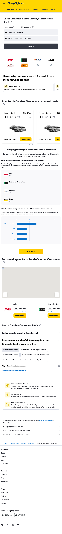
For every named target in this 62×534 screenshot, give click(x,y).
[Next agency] (57, 294)
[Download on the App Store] (20, 515)
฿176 (6, 21)
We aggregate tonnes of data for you (32, 430)
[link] (31, 251)
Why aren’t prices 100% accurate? (32, 434)
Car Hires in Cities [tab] (9, 360)
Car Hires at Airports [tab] (10, 350)
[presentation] (11, 22)
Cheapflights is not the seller (32, 426)
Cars (6, 443)
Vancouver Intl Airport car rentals (14, 371)
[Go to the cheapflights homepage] (16, 3)
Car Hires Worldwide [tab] (10, 355)
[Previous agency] (5, 294)
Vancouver (31, 443)
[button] (3, 3)
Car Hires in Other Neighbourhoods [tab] (33, 350)
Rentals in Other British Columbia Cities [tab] (36, 355)
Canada (23, 443)
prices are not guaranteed (46, 420)
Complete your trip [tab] (26, 360)
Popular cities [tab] (41, 360)
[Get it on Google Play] (7, 515)
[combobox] (10, 27)
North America (14, 443)
